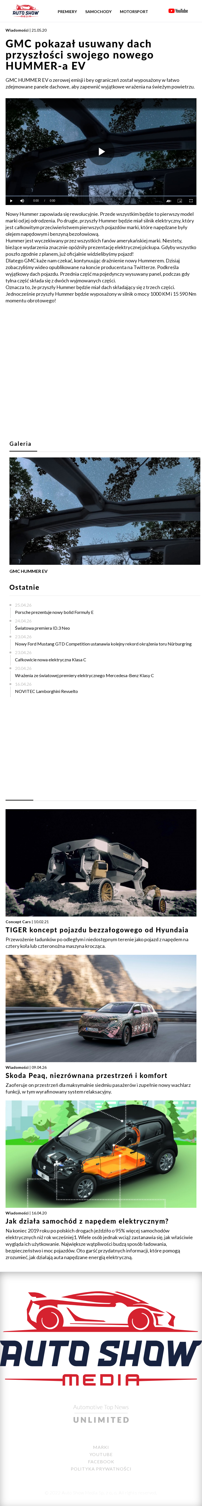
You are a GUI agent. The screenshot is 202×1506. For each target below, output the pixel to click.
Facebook (101, 1461)
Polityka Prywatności (101, 1468)
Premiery (67, 11)
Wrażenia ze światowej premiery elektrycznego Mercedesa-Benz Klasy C (84, 675)
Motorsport (134, 11)
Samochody (98, 11)
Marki (101, 1447)
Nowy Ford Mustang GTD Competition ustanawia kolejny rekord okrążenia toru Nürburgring (103, 643)
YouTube (101, 1454)
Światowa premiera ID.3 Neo (42, 628)
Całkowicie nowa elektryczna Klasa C (50, 659)
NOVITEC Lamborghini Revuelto (46, 691)
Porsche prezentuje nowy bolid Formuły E (54, 612)
